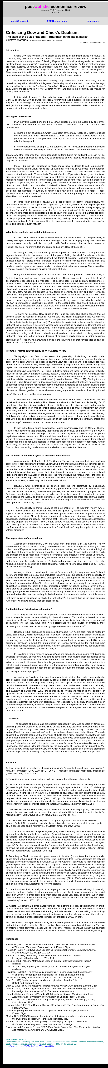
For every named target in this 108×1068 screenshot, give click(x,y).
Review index (57, 21)
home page (93, 21)
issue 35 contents (19, 21)
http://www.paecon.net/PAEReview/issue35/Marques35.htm (30, 1046)
